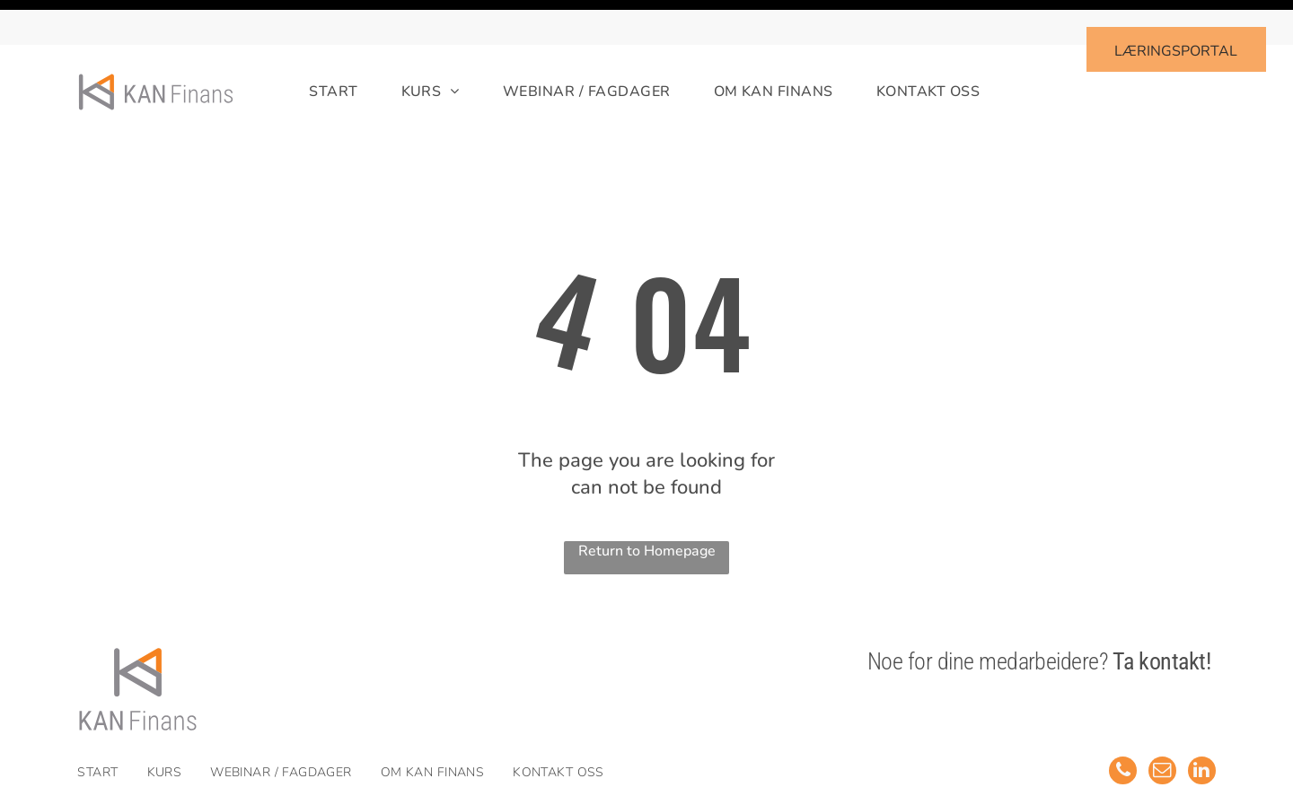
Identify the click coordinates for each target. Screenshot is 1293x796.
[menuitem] (311, 47)
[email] (1161, 727)
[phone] (1120, 727)
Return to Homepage (647, 506)
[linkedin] (1201, 727)
